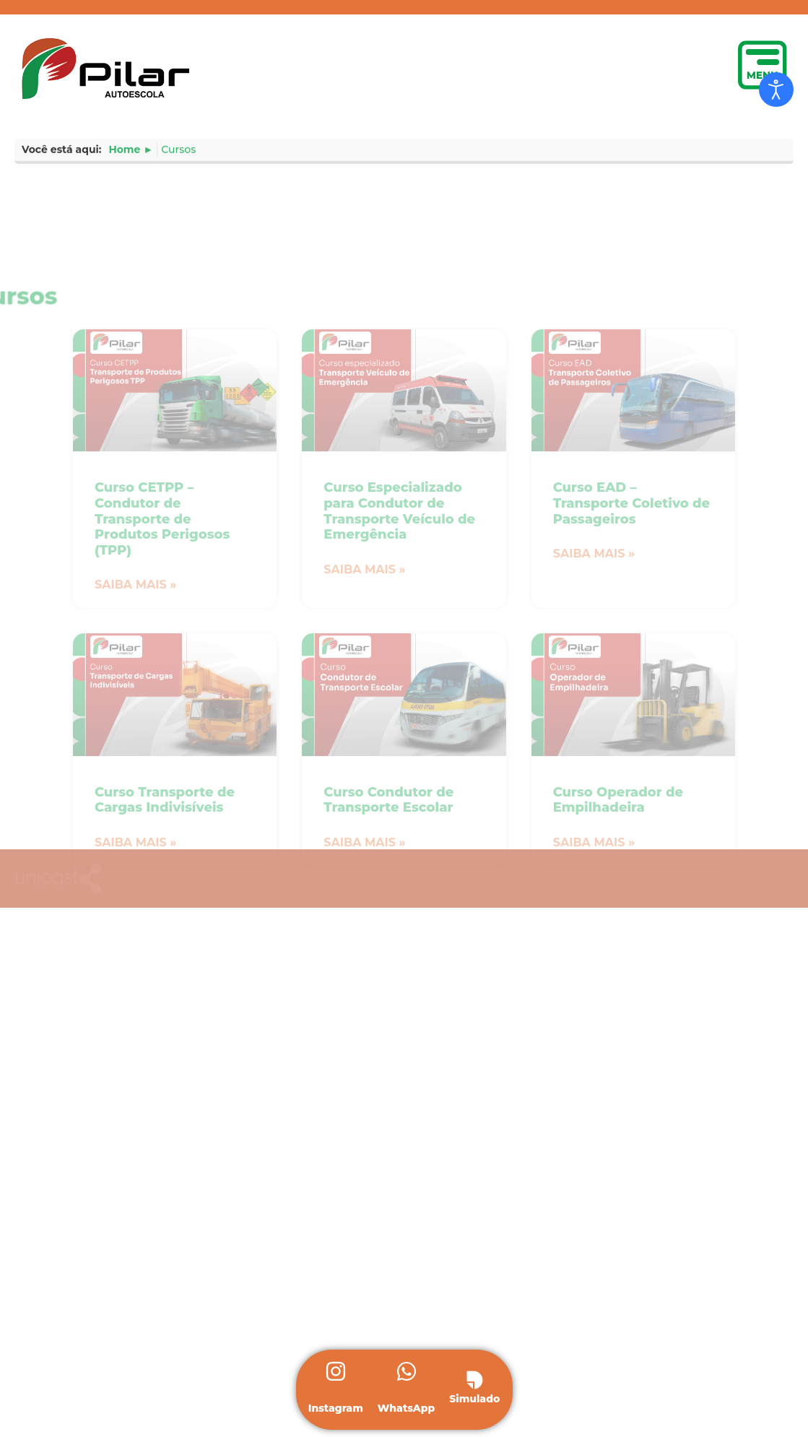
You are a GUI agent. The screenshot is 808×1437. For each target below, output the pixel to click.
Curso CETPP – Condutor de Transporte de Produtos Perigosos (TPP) (162, 670)
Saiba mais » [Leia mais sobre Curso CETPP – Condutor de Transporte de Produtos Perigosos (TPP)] (135, 736)
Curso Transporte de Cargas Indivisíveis (165, 952)
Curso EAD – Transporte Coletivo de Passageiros (632, 654)
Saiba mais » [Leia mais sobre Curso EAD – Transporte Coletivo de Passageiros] (594, 705)
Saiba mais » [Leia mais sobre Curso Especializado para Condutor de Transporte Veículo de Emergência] (364, 721)
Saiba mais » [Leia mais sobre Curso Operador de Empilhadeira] (594, 994)
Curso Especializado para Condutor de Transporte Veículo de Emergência (399, 662)
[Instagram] (336, 1373)
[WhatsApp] (406, 1373)
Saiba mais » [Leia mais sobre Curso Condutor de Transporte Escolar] (364, 994)
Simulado (474, 1398)
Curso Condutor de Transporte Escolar (388, 952)
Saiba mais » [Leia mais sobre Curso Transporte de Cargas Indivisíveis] (135, 994)
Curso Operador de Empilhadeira (618, 952)
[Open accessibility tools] (776, 89)
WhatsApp (406, 1408)
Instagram (335, 1408)
